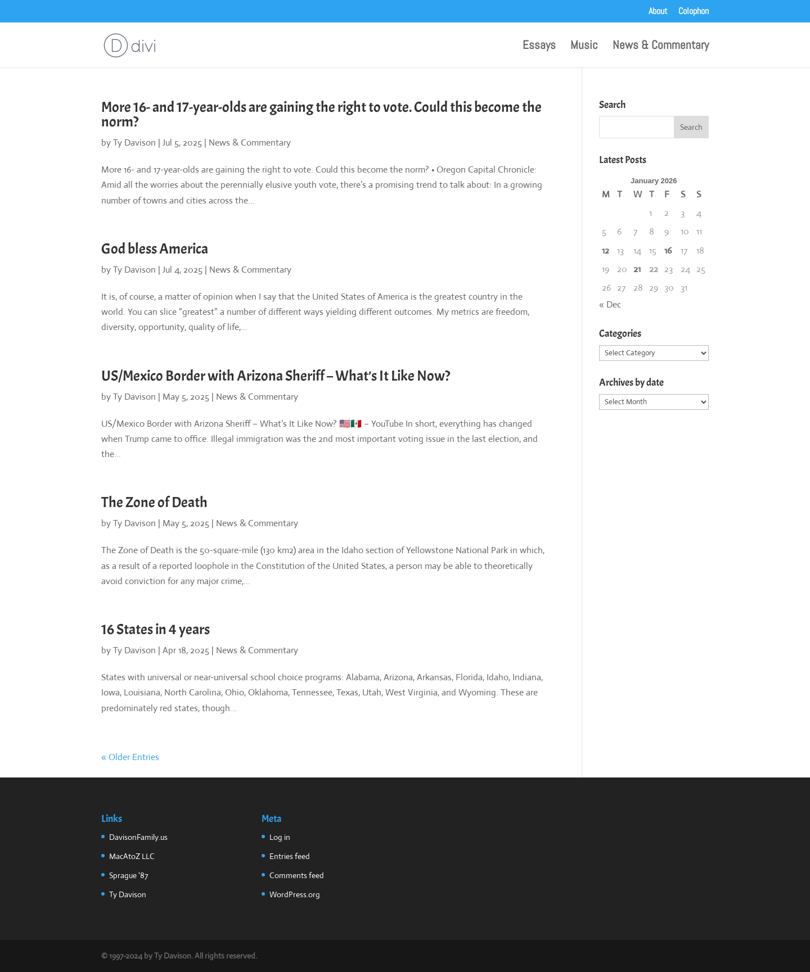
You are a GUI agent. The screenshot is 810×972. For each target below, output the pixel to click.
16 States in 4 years (155, 629)
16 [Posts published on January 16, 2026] (668, 250)
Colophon (693, 12)
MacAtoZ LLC (132, 856)
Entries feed (289, 856)
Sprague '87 (128, 875)
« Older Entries (130, 757)
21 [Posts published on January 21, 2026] (637, 269)
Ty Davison (134, 142)
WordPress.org (294, 894)
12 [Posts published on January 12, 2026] (605, 250)
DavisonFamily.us (138, 837)
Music (584, 46)
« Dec (610, 304)
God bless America (154, 248)
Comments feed (296, 875)
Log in (279, 837)
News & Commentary (661, 46)
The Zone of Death (154, 502)
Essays (539, 46)
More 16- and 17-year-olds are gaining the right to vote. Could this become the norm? (321, 114)
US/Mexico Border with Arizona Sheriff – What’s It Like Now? (275, 376)
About (658, 12)
